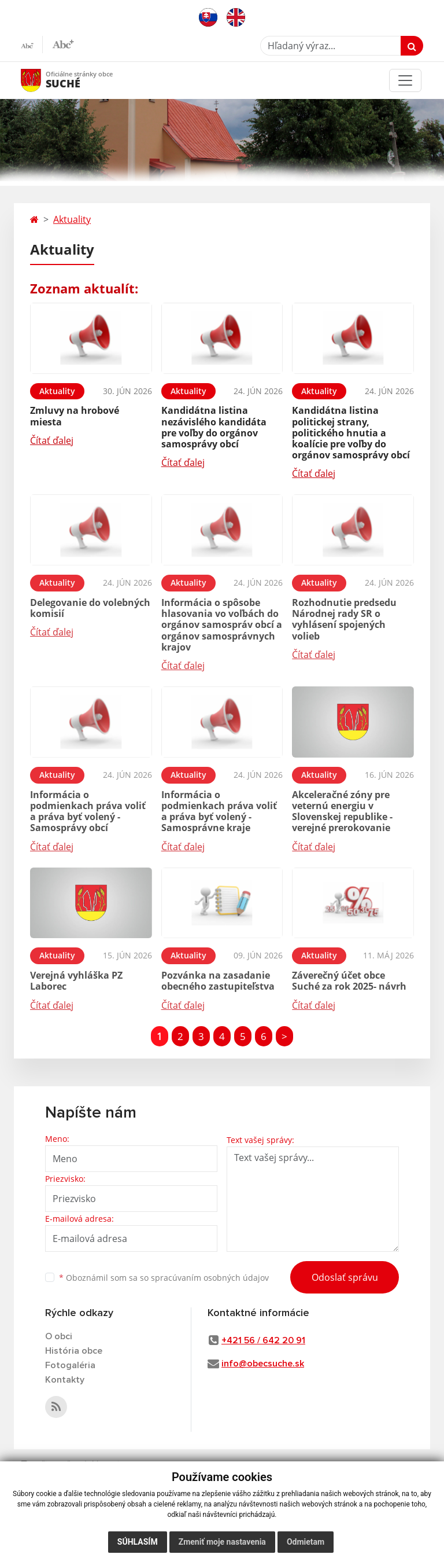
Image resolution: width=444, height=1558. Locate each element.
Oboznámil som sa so (164, 1277)
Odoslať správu (345, 1277)
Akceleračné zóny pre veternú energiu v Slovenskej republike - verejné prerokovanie (342, 811)
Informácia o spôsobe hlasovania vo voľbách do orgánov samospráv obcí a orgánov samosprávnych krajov (221, 624)
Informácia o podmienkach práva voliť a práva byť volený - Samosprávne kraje (219, 811)
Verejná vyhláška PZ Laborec (76, 981)
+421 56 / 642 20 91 (263, 1340)
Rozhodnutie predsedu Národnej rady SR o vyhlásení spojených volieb (344, 619)
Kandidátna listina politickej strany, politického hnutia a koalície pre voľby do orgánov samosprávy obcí (351, 432)
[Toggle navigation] (405, 80)
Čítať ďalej (51, 440)
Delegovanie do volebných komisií (90, 608)
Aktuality (72, 219)
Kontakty (64, 1379)
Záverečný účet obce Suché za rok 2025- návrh (349, 981)
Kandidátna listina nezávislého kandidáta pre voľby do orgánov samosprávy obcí (214, 427)
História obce (73, 1350)
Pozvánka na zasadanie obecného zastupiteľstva (218, 981)
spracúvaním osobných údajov (210, 1277)
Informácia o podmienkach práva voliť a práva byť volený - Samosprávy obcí (88, 811)
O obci (58, 1336)
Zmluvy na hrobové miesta (74, 416)
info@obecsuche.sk (262, 1363)
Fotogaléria (70, 1365)
